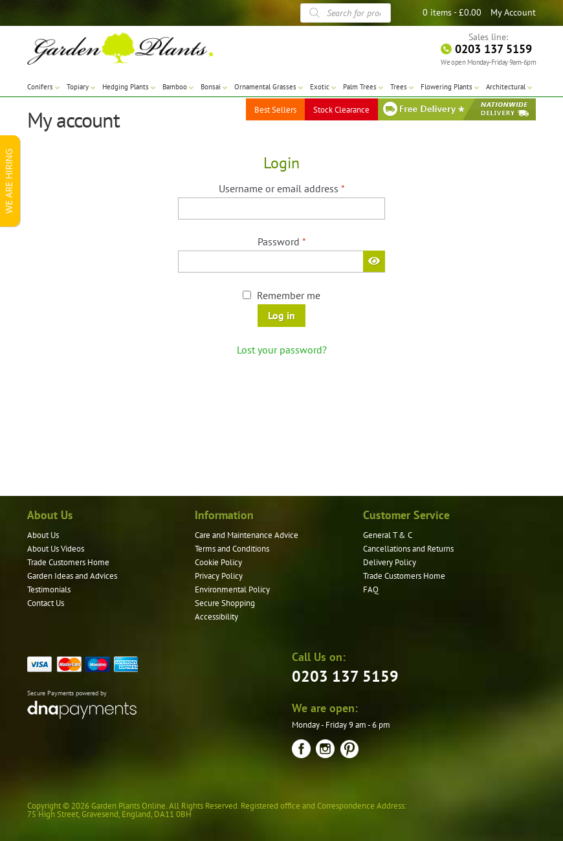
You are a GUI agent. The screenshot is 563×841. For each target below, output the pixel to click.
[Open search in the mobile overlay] (345, 13)
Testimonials (49, 589)
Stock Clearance (341, 109)
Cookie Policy (218, 562)
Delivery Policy (389, 562)
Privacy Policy (219, 575)
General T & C (387, 535)
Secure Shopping (225, 603)
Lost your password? (282, 349)
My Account (513, 12)
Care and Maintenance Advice (246, 535)
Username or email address (301, 188)
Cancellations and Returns (408, 548)
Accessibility (216, 616)
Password (301, 241)
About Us (43, 535)
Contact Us (45, 603)
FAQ (371, 589)
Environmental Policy (232, 589)
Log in (281, 315)
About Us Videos (55, 548)
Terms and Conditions (232, 548)
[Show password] (374, 261)
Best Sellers (275, 109)
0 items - (452, 12)
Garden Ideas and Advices (72, 575)
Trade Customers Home (68, 562)
